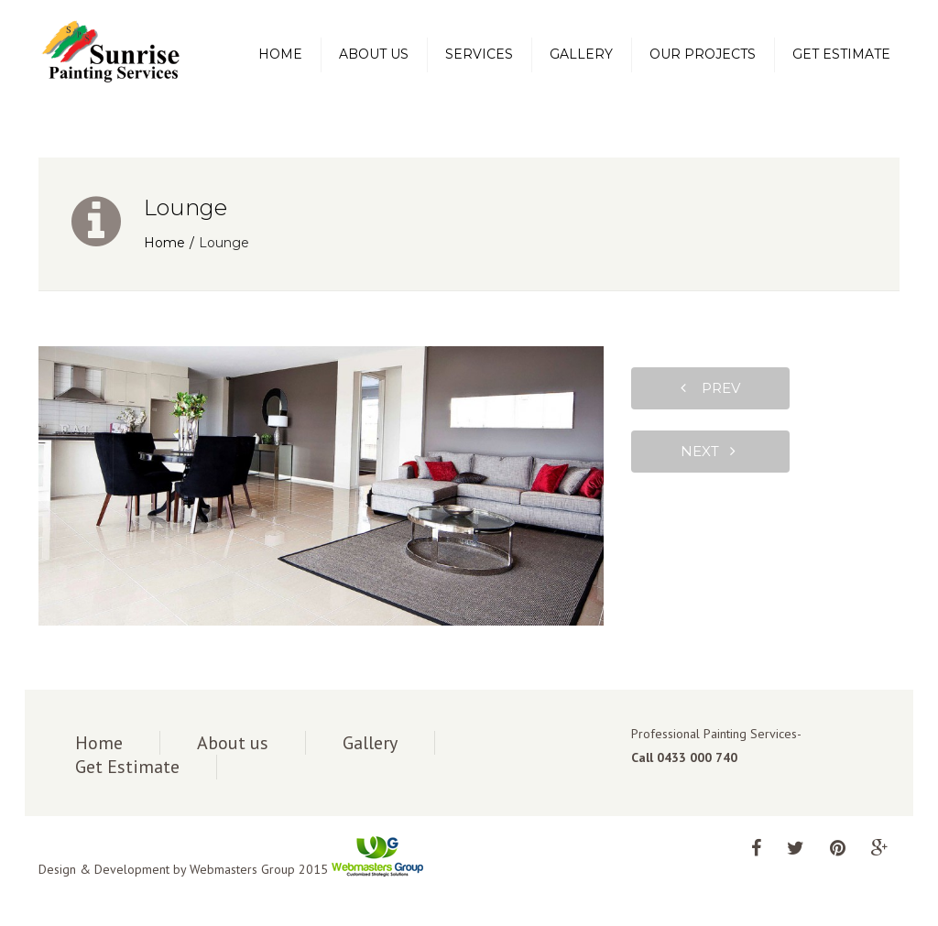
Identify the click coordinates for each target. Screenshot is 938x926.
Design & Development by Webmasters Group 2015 (230, 869)
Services (479, 54)
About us (374, 54)
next (708, 451)
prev (710, 388)
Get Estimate (841, 54)
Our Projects (702, 54)
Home (280, 54)
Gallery (581, 54)
